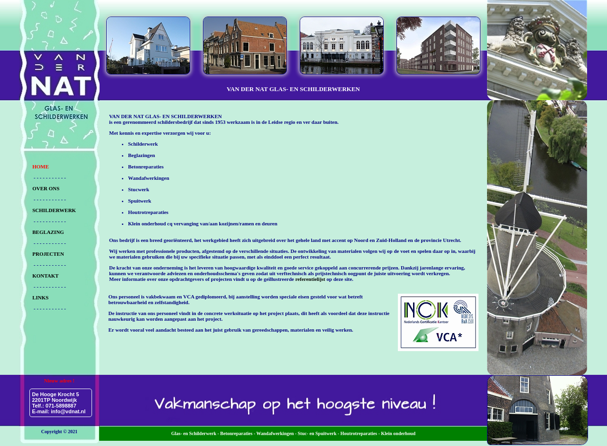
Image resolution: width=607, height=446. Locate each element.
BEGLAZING (48, 232)
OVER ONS (45, 188)
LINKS (40, 297)
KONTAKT (45, 276)
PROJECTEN (48, 254)
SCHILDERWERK (54, 210)
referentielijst (310, 279)
